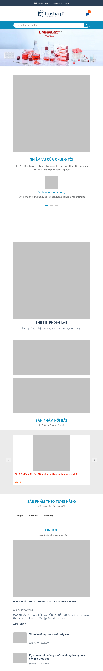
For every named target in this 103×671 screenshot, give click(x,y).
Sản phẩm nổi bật (52, 420)
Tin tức (51, 529)
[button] (46, 205)
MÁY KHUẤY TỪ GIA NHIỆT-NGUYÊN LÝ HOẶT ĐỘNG (44, 601)
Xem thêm (19, 623)
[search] (51, 25)
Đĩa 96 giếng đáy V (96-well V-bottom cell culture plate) (46, 473)
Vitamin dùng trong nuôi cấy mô (49, 634)
